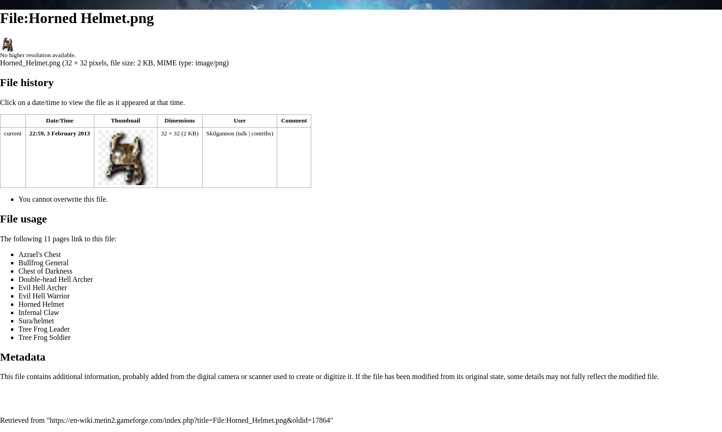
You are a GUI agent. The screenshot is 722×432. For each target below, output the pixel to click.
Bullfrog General (43, 263)
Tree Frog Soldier (44, 337)
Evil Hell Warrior (44, 296)
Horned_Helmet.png (30, 63)
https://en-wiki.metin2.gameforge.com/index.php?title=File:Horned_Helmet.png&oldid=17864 (190, 420)
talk (242, 133)
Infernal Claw (38, 312)
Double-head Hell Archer (55, 279)
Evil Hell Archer (42, 288)
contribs (261, 133)
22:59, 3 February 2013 (59, 133)
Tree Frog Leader (44, 329)
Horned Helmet (41, 304)
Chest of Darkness (45, 271)
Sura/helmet (36, 321)
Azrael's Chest (39, 254)
